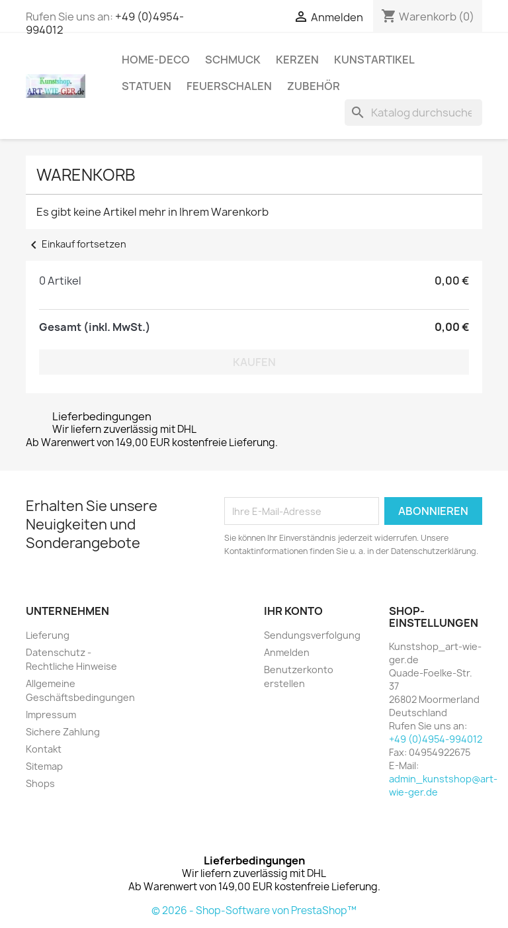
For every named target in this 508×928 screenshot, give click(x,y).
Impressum (51, 714)
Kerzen (297, 59)
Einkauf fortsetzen (76, 244)
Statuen (146, 86)
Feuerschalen (229, 86)
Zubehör (313, 86)
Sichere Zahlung (63, 731)
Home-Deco (156, 59)
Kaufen (254, 362)
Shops (40, 783)
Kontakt (44, 749)
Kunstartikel (374, 59)
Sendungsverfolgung (312, 635)
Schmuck (233, 59)
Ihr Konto (293, 611)
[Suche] (413, 112)
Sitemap (44, 766)
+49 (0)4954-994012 (435, 739)
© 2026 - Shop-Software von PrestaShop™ (254, 910)
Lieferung (47, 635)
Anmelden (287, 652)
